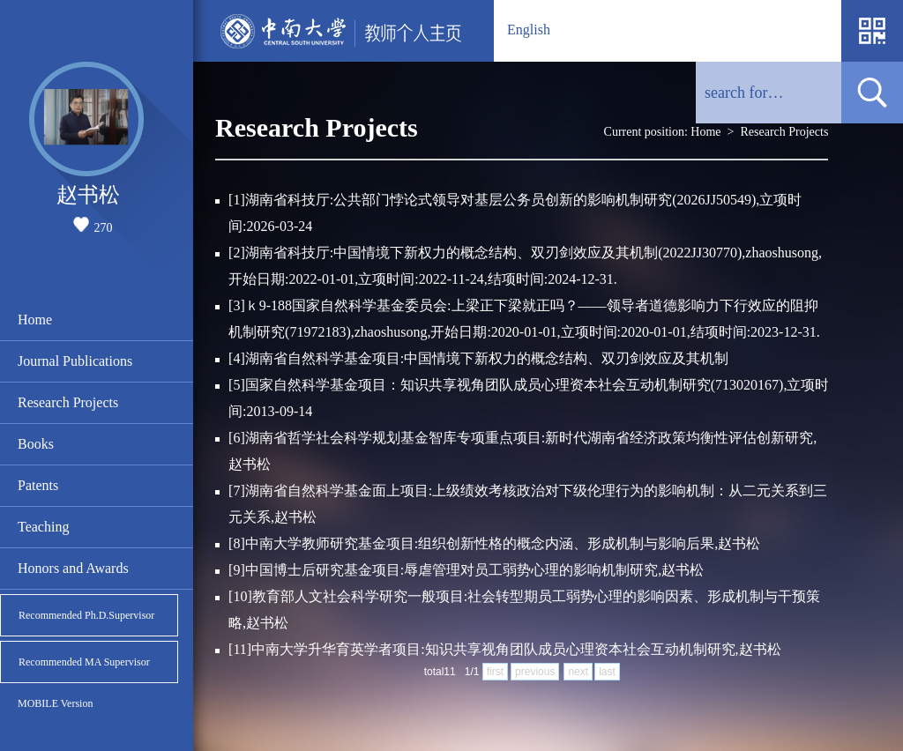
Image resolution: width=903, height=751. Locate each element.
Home (35, 319)
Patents (38, 485)
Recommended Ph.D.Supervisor (86, 615)
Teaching (43, 526)
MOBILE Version (55, 703)
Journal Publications (75, 360)
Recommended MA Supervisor (84, 662)
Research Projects (68, 402)
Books (36, 443)
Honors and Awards (73, 568)
